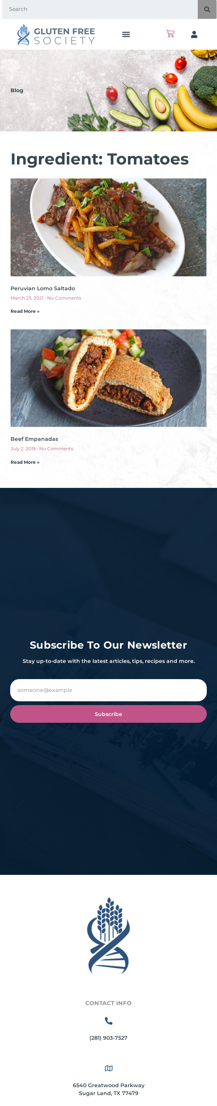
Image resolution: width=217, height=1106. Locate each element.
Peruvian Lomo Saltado (43, 288)
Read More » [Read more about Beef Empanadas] (25, 462)
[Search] (207, 9)
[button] (126, 34)
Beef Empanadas (34, 439)
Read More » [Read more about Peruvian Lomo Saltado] (25, 311)
